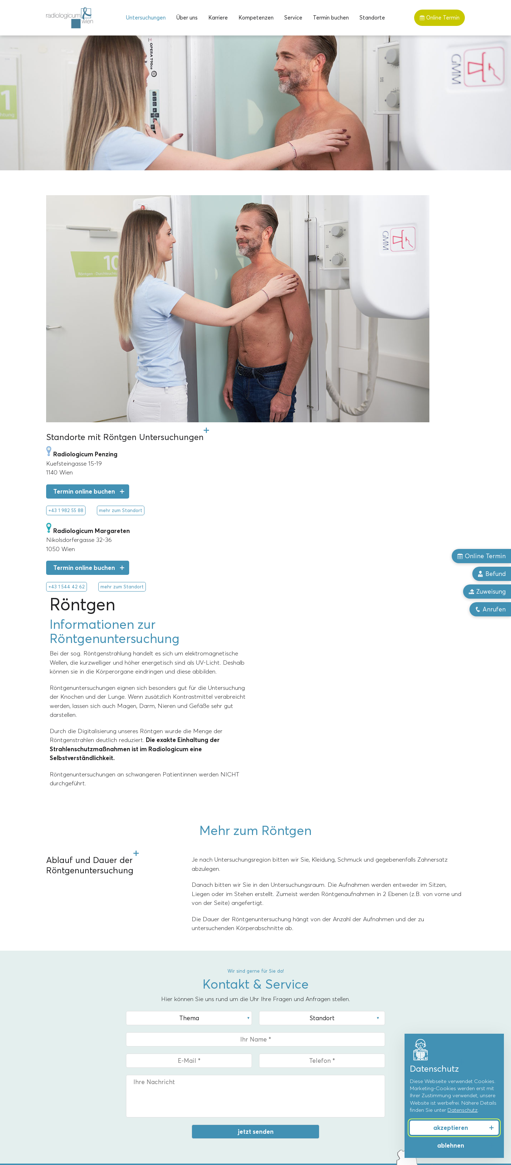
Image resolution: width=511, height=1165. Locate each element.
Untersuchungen (146, 18)
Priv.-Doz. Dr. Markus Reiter (292, 1029)
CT (50, 1029)
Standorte (372, 18)
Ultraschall (59, 1073)
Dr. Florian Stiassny (282, 1051)
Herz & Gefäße (384, 1062)
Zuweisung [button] (487, 591)
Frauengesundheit (388, 1019)
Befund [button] (492, 573)
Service (293, 18)
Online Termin (439, 18)
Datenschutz (462, 1110)
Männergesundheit (388, 1029)
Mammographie (65, 1040)
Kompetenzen (256, 18)
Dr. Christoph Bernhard (287, 1040)
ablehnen (450, 1145)
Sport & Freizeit (385, 1040)
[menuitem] (146, 17)
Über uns (187, 18)
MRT (52, 1019)
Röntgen (56, 1051)
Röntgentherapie (67, 1062)
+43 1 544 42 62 (66, 472)
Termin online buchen (84, 377)
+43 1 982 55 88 (65, 396)
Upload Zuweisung (85, 942)
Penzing (162, 1029)
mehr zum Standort (120, 396)
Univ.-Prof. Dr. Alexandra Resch (297, 1019)
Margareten (167, 1019)
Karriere (218, 18)
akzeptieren (450, 1127)
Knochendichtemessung (75, 1084)
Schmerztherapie (387, 1051)
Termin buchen (331, 18)
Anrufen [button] (490, 609)
